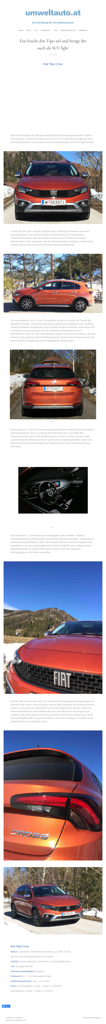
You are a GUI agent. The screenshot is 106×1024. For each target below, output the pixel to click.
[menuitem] (44, 30)
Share (6, 1006)
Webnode (97, 1018)
